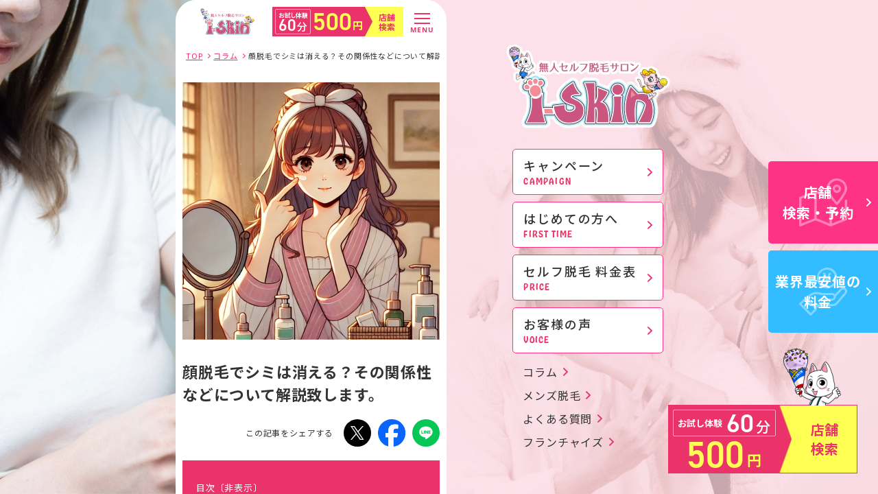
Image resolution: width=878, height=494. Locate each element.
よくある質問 (557, 418)
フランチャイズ (563, 442)
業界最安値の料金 (823, 291)
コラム (540, 372)
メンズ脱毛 (551, 395)
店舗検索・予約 (827, 202)
